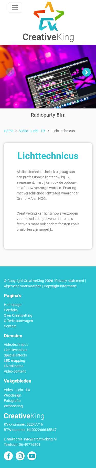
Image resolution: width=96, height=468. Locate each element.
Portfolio (11, 310)
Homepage (12, 305)
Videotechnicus (16, 344)
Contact (10, 326)
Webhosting (13, 406)
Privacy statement (69, 281)
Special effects (15, 355)
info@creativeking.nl (40, 439)
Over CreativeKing (18, 315)
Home (8, 131)
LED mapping (14, 361)
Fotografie (12, 401)
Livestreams (13, 366)
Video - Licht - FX (32, 131)
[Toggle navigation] (15, 8)
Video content (15, 371)
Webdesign (12, 395)
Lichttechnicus (15, 350)
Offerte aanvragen (18, 321)
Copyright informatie (60, 286)
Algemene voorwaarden (22, 286)
